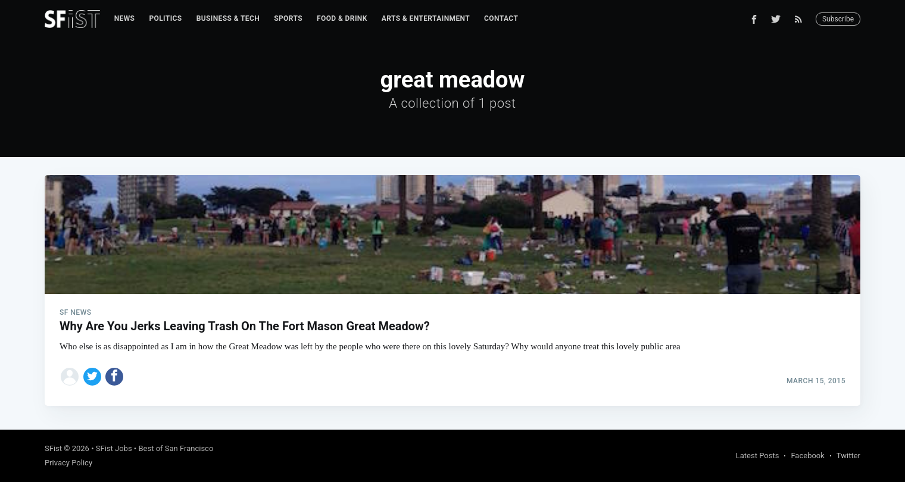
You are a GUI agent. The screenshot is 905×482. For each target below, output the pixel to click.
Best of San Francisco (175, 448)
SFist (53, 448)
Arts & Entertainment (426, 18)
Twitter (848, 455)
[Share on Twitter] (92, 377)
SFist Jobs (114, 448)
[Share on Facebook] (114, 377)
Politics (165, 18)
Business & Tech (228, 18)
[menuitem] (124, 18)
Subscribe (838, 19)
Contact (501, 18)
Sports (288, 18)
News (124, 18)
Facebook (807, 455)
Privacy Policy (68, 462)
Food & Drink (342, 18)
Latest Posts (757, 455)
